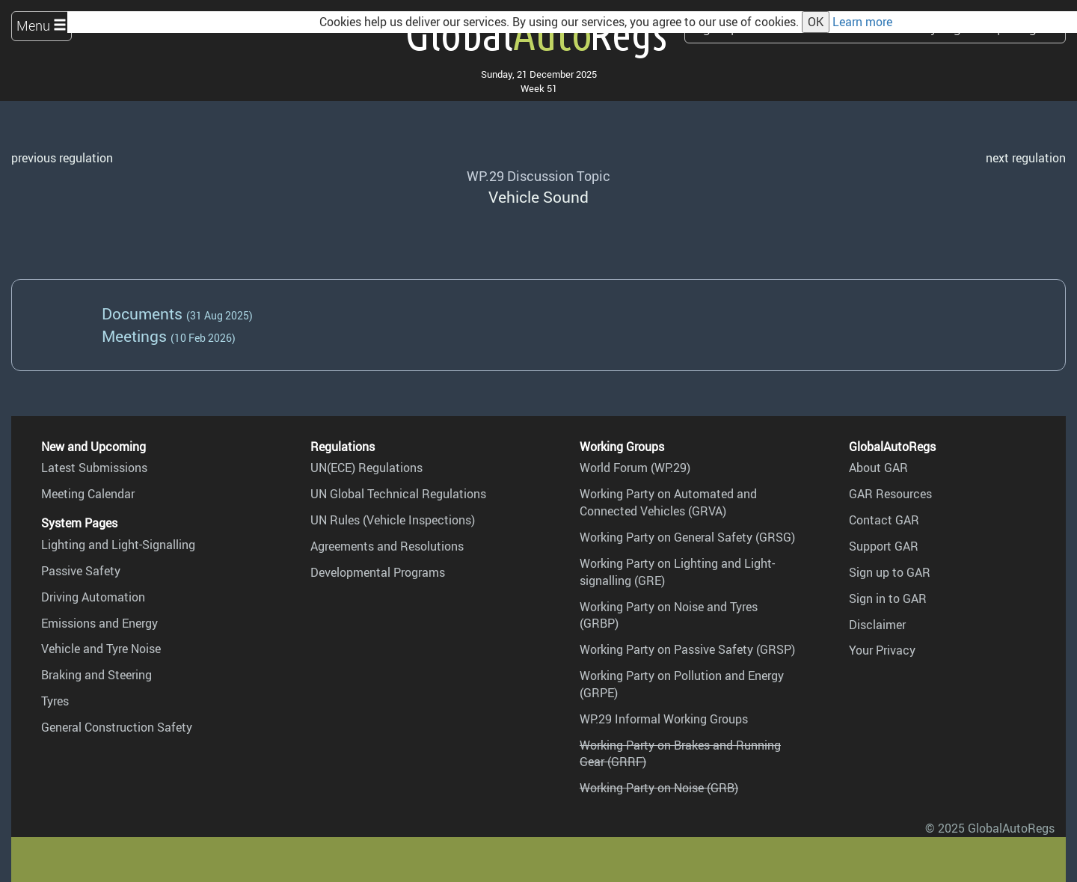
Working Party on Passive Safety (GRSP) (687, 649)
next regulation (1026, 158)
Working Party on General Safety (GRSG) (687, 537)
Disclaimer (877, 624)
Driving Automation (93, 597)
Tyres (55, 701)
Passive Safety (80, 571)
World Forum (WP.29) (635, 467)
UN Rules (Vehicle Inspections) (392, 520)
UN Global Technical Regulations (398, 494)
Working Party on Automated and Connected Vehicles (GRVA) (668, 502)
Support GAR (883, 546)
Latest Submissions (94, 467)
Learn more (862, 21)
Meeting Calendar (88, 494)
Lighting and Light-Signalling (118, 544)
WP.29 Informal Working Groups (664, 719)
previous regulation (62, 158)
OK (815, 21)
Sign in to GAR (888, 598)
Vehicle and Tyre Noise (101, 648)
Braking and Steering (96, 675)
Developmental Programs (377, 572)
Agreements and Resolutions (387, 546)
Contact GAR (884, 520)
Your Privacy (882, 650)
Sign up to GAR (889, 572)
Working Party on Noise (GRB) (659, 788)
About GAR (878, 467)
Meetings (134, 335)
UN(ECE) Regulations (366, 467)
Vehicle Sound (538, 196)
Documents (142, 313)
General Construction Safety (116, 727)
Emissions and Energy (99, 623)
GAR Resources (890, 494)
